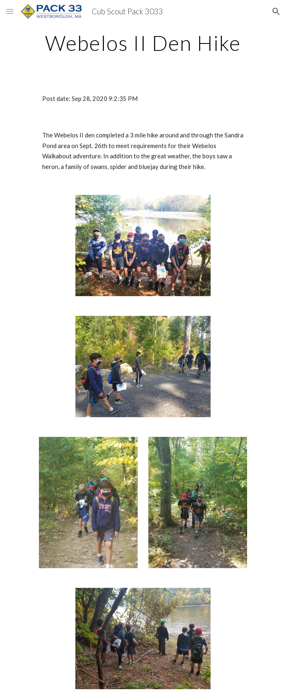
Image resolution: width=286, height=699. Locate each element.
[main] (143, 43)
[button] (10, 11)
